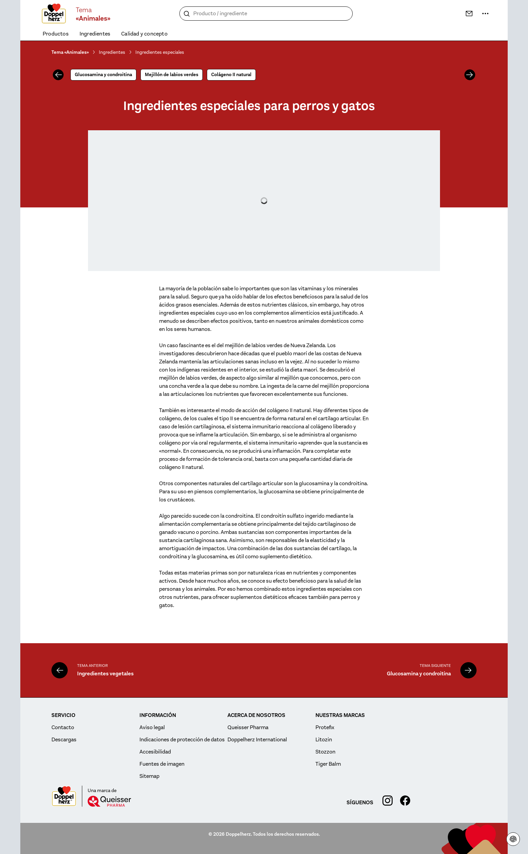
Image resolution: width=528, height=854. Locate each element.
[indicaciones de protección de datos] (513, 839)
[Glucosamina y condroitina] (468, 670)
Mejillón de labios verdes (171, 74)
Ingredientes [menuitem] (95, 34)
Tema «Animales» (70, 52)
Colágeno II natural (231, 74)
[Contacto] (469, 13)
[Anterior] (58, 74)
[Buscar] (186, 13)
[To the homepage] (53, 13)
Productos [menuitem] (56, 34)
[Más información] (485, 13)
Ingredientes (112, 52)
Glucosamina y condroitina (103, 74)
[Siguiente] (469, 74)
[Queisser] (109, 801)
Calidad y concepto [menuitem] (144, 34)
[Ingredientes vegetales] (59, 670)
